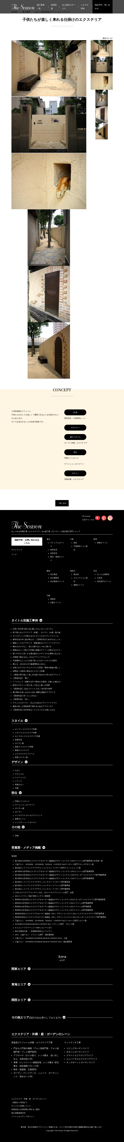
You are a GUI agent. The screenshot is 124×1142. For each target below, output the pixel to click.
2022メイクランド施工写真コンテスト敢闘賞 (32, 896)
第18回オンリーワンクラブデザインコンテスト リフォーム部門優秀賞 (42, 885)
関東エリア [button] (21, 968)
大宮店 (99, 578)
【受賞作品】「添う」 (21, 699)
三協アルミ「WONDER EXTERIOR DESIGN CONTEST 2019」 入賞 (41, 938)
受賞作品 (18, 740)
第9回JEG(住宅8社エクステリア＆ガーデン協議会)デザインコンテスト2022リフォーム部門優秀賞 (53, 907)
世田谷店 (53, 550)
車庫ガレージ (20, 819)
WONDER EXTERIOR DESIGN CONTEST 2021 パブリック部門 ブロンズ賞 (44, 924)
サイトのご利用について (21, 1106)
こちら (83, 418)
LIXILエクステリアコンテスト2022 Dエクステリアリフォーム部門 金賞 (44, 892)
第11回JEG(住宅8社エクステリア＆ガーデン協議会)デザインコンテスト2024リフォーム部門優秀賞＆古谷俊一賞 (59, 861)
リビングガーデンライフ (77, 1048)
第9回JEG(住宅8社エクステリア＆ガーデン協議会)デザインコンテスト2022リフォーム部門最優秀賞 (54, 903)
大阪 (48, 595)
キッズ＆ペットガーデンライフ (80, 1062)
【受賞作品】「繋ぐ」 (21, 678)
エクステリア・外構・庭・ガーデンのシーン (40, 1034)
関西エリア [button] (21, 1000)
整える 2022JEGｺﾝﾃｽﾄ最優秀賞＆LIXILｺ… (30, 664)
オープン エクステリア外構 (26, 729)
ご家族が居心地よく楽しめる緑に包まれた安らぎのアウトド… (37, 675)
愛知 (48, 571)
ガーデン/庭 (19, 808)
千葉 (72, 539)
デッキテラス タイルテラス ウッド (28, 815)
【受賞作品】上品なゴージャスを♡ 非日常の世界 (33, 689)
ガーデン (18, 812)
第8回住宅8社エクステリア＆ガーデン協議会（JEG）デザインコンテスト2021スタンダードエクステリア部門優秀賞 (60, 917)
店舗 (16, 836)
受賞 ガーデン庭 (21, 757)
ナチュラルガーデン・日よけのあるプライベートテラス (35, 703)
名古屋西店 (54, 578)
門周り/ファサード (22, 801)
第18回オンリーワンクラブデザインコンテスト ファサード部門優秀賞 (42, 889)
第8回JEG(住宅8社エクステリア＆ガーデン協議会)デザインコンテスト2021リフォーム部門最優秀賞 (54, 910)
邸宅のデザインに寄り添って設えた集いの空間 (31, 685)
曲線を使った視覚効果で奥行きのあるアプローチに (33, 706)
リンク (14, 554)
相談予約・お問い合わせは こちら (27, 541)
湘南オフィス (79, 585)
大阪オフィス (55, 602)
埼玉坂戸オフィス (104, 581)
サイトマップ (16, 550)
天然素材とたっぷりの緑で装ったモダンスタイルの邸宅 (35, 661)
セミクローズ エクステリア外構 (27, 736)
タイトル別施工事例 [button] (26, 620)
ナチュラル (19, 774)
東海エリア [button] (21, 984)
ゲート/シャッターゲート (25, 805)
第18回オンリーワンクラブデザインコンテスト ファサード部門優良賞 (42, 882)
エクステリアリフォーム (24, 754)
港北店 (76, 574)
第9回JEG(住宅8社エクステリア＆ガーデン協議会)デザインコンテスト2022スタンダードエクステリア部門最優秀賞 (60, 900)
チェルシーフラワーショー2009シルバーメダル (33, 928)
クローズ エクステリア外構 (26, 733)
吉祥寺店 (53, 553)
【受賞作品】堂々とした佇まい (25, 696)
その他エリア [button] (38, 1017)
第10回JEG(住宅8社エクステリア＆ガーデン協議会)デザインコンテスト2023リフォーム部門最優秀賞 (54, 871)
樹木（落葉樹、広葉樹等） (26, 1069)
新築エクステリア (22, 750)
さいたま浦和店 (103, 574)
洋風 (16, 788)
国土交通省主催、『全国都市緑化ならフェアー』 (34, 931)
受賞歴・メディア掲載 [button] (28, 847)
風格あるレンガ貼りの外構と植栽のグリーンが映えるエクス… (37, 650)
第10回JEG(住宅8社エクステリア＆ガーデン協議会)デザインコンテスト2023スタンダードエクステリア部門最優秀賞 (60, 875)
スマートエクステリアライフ (79, 1055)
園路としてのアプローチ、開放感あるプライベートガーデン (36, 643)
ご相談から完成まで (19, 1102)
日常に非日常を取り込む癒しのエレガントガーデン (33, 629)
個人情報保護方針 (18, 1113)
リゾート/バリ (20, 778)
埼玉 (95, 571)
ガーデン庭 (19, 743)
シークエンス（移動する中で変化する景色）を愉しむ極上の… (37, 682)
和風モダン (19, 785)
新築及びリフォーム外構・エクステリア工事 (32, 1042)
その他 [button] (18, 827)
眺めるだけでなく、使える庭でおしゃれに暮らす (32, 646)
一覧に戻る (62, 503)
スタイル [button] (19, 720)
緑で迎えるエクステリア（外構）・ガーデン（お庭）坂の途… (37, 632)
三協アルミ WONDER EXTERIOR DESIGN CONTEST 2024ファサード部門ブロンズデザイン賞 (54, 864)
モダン (17, 770)
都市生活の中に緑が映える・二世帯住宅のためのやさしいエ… (37, 639)
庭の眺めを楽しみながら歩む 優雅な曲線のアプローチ (34, 692)
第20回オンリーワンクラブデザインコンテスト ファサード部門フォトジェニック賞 (48, 868)
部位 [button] (16, 792)
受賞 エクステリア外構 (24, 747)
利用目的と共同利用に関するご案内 (25, 1109)
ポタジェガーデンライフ (77, 1052)
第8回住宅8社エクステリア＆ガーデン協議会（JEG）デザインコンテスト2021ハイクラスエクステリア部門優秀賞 (59, 914)
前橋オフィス (102, 543)
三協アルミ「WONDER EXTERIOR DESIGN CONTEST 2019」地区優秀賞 (43, 942)
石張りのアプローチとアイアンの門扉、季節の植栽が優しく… (37, 668)
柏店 (75, 543)
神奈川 (72, 571)
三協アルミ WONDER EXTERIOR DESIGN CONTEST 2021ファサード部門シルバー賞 (51, 921)
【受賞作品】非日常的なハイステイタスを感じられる (34, 710)
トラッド (18, 781)
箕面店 (52, 599)
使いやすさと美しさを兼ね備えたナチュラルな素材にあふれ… (37, 654)
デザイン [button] (19, 762)
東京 (48, 539)
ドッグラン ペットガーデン (26, 822)
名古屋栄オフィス (57, 581)
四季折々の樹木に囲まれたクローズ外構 (28, 671)
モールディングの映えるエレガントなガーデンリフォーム (36, 636)
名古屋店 (53, 574)
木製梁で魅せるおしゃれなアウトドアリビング (31, 657)
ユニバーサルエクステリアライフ (81, 1059)
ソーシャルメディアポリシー (22, 1116)
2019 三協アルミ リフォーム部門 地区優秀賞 (34, 935)
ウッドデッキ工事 (72, 1042)
